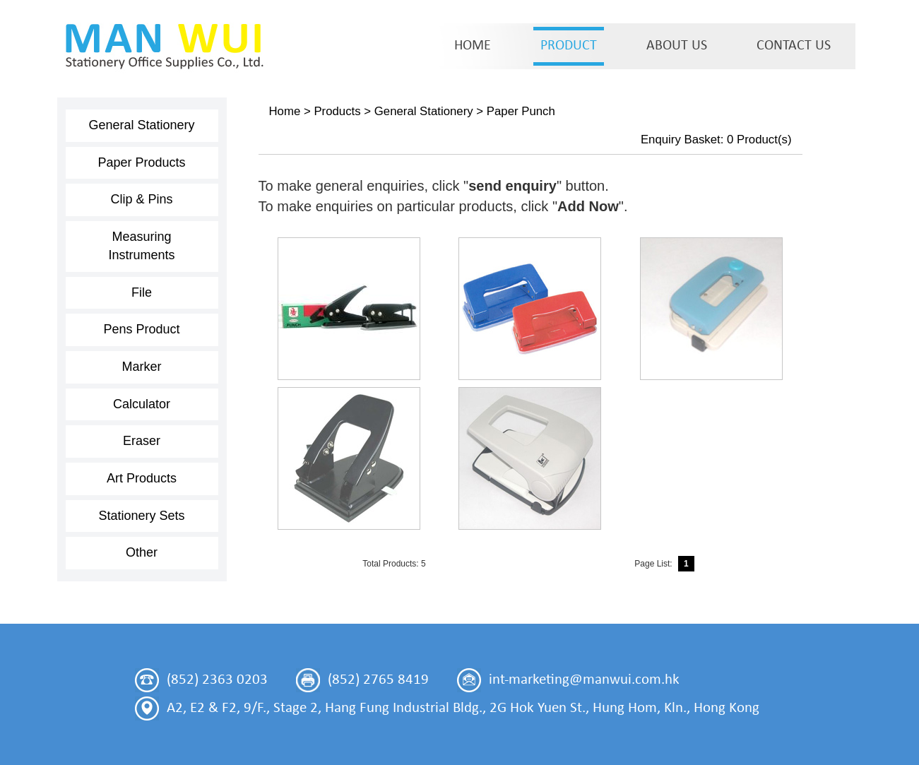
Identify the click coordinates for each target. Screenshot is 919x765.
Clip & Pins (141, 199)
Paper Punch (521, 111)
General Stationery (141, 125)
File (141, 292)
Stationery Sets (141, 516)
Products (337, 111)
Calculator (141, 404)
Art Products (142, 478)
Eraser (141, 441)
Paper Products (141, 162)
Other (142, 552)
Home (285, 111)
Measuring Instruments (141, 246)
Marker (141, 367)
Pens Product (141, 329)
